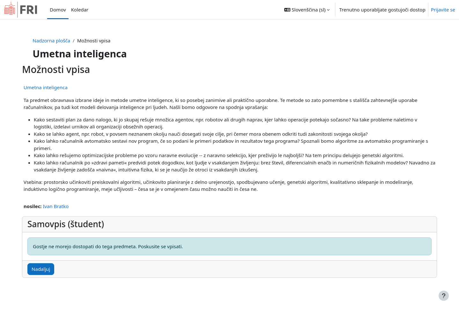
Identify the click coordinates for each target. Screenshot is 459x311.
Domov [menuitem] (58, 9)
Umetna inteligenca (57, 87)
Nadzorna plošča (62, 40)
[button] (307, 9)
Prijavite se (443, 9)
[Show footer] (444, 296)
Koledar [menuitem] (80, 9)
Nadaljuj (52, 269)
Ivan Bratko (67, 206)
